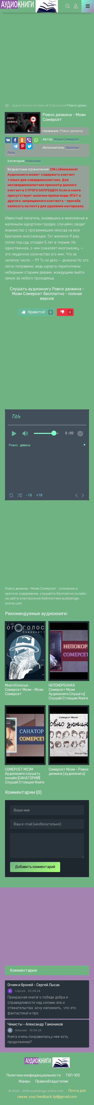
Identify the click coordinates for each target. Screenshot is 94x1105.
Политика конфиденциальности (34, 1075)
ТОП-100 (73, 1075)
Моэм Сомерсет (66, 139)
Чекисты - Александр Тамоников (35, 1024)
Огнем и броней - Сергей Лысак (34, 985)
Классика (33, 161)
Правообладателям (51, 1081)
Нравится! (37, 312)
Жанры (24, 1081)
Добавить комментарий (35, 867)
